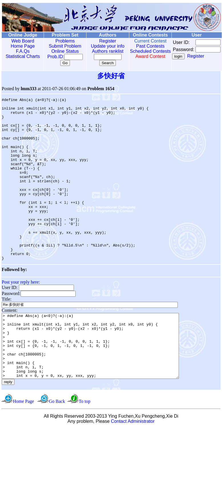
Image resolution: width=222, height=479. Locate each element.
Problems (61, 41)
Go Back (57, 446)
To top (84, 446)
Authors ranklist (101, 51)
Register (101, 41)
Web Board (21, 41)
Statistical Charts (21, 56)
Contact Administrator (133, 466)
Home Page (21, 46)
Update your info (101, 46)
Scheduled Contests (142, 54)
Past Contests (142, 46)
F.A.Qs (21, 51)
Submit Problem (61, 46)
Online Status (61, 51)
